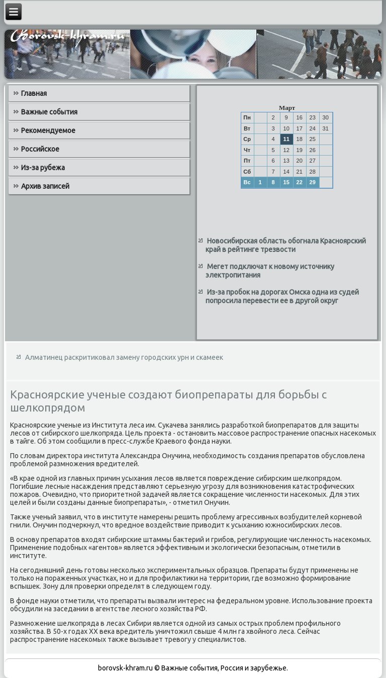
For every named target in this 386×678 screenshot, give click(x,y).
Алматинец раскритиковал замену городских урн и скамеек (124, 357)
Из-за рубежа (43, 168)
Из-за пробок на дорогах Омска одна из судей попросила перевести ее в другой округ (282, 296)
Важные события (49, 112)
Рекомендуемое (48, 130)
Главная (34, 93)
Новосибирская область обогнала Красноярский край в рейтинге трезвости (286, 245)
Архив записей (45, 186)
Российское (40, 149)
